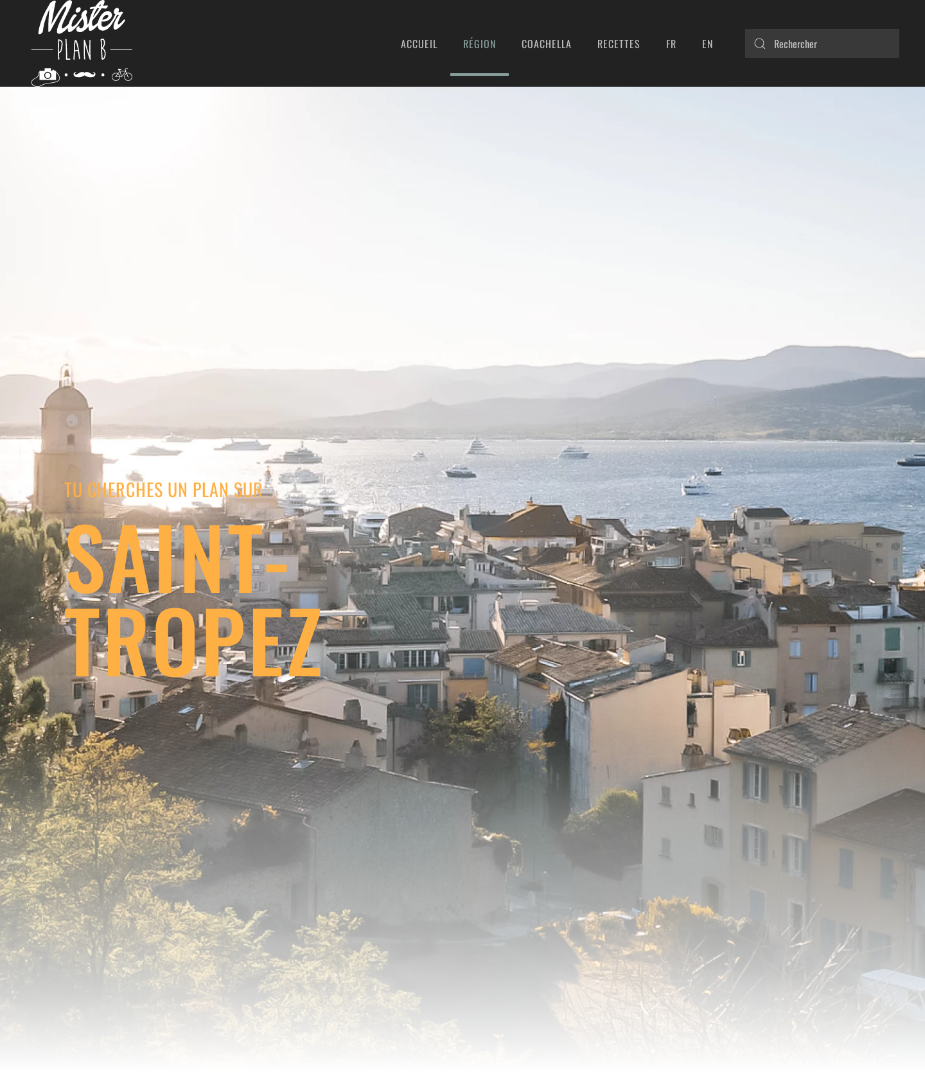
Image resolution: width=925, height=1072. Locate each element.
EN (707, 43)
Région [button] (479, 43)
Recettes (618, 43)
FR (671, 43)
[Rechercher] (822, 43)
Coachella (547, 43)
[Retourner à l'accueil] (81, 43)
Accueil (419, 43)
